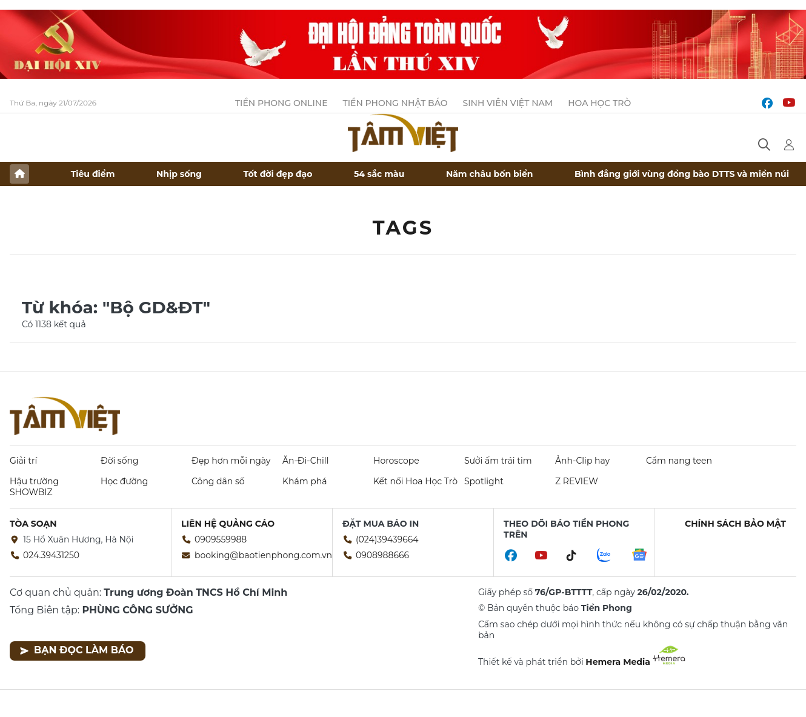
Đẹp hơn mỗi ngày (231, 460)
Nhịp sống (179, 173)
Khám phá (304, 481)
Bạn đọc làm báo (76, 650)
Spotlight (484, 481)
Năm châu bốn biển (489, 173)
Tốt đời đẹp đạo (278, 173)
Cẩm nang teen (679, 460)
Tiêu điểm (93, 173)
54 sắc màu (379, 173)
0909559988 (221, 539)
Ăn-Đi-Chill (305, 460)
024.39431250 (51, 555)
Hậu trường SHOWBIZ (34, 487)
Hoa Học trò (599, 103)
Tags (403, 227)
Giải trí (23, 460)
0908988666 (382, 555)
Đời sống (120, 460)
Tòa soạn (33, 523)
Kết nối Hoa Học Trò (415, 481)
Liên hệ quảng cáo (228, 523)
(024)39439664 (387, 539)
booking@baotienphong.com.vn (263, 555)
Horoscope (396, 460)
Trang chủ (19, 174)
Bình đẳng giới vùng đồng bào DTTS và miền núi (682, 173)
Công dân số (218, 481)
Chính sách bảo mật (735, 523)
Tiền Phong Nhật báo (395, 103)
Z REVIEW (576, 481)
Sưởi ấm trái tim (498, 460)
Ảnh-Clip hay (582, 460)
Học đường (124, 481)
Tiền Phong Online (281, 103)
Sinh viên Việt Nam (508, 103)
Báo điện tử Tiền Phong (403, 132)
